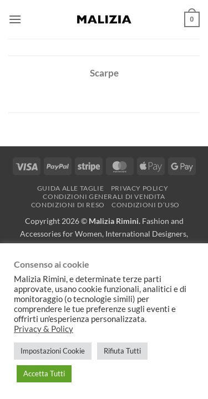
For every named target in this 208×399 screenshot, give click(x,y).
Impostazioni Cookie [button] (53, 350)
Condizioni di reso (68, 205)
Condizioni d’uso (145, 205)
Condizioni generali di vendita (104, 196)
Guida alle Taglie (70, 188)
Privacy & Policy (43, 329)
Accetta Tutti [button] (44, 373)
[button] (15, 19)
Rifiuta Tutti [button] (122, 350)
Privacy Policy (140, 188)
